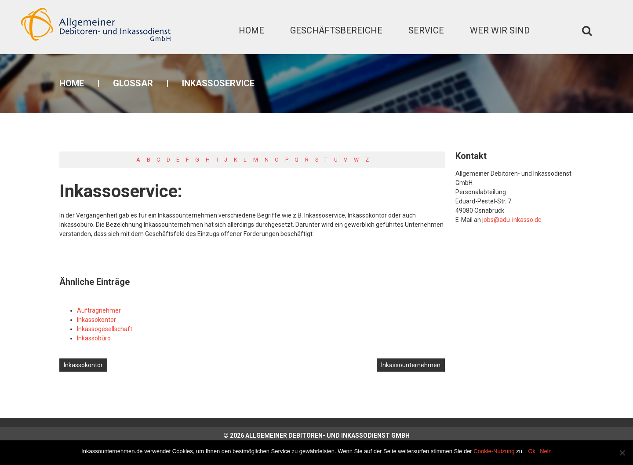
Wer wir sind (500, 30)
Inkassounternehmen (410, 365)
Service (426, 30)
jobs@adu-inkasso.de (512, 219)
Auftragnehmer (99, 310)
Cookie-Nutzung (493, 451)
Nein (546, 451)
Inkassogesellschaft (104, 328)
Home (251, 30)
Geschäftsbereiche (336, 30)
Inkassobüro (94, 338)
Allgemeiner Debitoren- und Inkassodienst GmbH (327, 435)
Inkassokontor (96, 319)
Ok (532, 451)
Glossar (133, 83)
